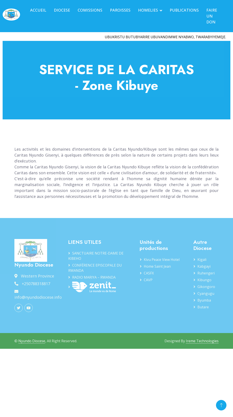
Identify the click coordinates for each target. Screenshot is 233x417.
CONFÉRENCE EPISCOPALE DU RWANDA (95, 268)
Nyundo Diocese (31, 340)
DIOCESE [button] (62, 10)
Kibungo (204, 279)
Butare (203, 307)
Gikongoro (206, 286)
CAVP (148, 279)
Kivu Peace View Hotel (162, 259)
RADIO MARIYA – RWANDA (94, 277)
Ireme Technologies (202, 340)
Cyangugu (205, 293)
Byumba (204, 300)
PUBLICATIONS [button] (184, 10)
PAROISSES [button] (120, 10)
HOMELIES (148, 10)
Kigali (201, 259)
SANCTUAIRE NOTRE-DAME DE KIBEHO (95, 256)
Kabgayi (204, 266)
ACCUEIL (38, 10)
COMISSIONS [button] (90, 10)
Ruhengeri (206, 273)
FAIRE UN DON (211, 15)
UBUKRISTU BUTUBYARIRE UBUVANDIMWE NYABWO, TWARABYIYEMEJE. (167, 37)
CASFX (149, 273)
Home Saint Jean (157, 266)
